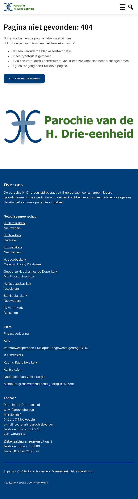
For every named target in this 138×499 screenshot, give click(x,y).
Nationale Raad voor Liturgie (24, 377)
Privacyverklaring (16, 333)
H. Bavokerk (12, 235)
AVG (7, 341)
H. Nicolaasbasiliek (17, 283)
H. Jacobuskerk (15, 259)
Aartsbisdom (13, 369)
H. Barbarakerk (14, 223)
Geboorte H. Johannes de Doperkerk (30, 271)
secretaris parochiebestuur (34, 424)
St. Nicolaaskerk (15, 296)
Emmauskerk (13, 247)
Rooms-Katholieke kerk (20, 362)
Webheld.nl (41, 482)
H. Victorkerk (14, 308)
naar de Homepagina (24, 78)
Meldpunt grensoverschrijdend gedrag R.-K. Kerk (39, 384)
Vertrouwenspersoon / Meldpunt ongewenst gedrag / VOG (46, 348)
